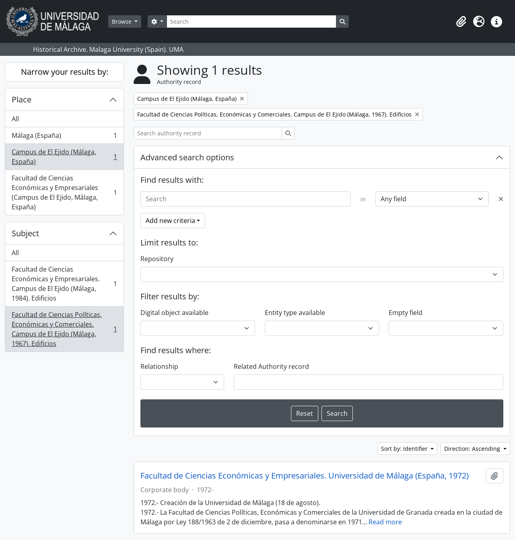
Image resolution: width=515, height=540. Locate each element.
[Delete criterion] (501, 199)
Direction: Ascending (473, 448)
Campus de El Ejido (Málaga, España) (64, 156)
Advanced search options (187, 157)
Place (21, 99)
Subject (25, 233)
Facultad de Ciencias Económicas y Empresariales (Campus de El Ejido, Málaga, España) (64, 192)
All (15, 119)
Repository (156, 258)
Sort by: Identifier (405, 448)
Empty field (405, 312)
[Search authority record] (208, 133)
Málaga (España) (64, 137)
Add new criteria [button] (170, 220)
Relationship (159, 366)
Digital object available (174, 312)
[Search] (251, 21)
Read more (385, 522)
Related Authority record (271, 366)
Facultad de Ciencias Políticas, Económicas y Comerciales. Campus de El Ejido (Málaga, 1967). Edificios (64, 329)
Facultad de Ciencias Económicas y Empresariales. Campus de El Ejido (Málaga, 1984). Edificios (64, 284)
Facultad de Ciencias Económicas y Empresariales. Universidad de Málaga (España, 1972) (304, 476)
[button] (461, 22)
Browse (122, 21)
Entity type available (295, 312)
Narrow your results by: (64, 71)
